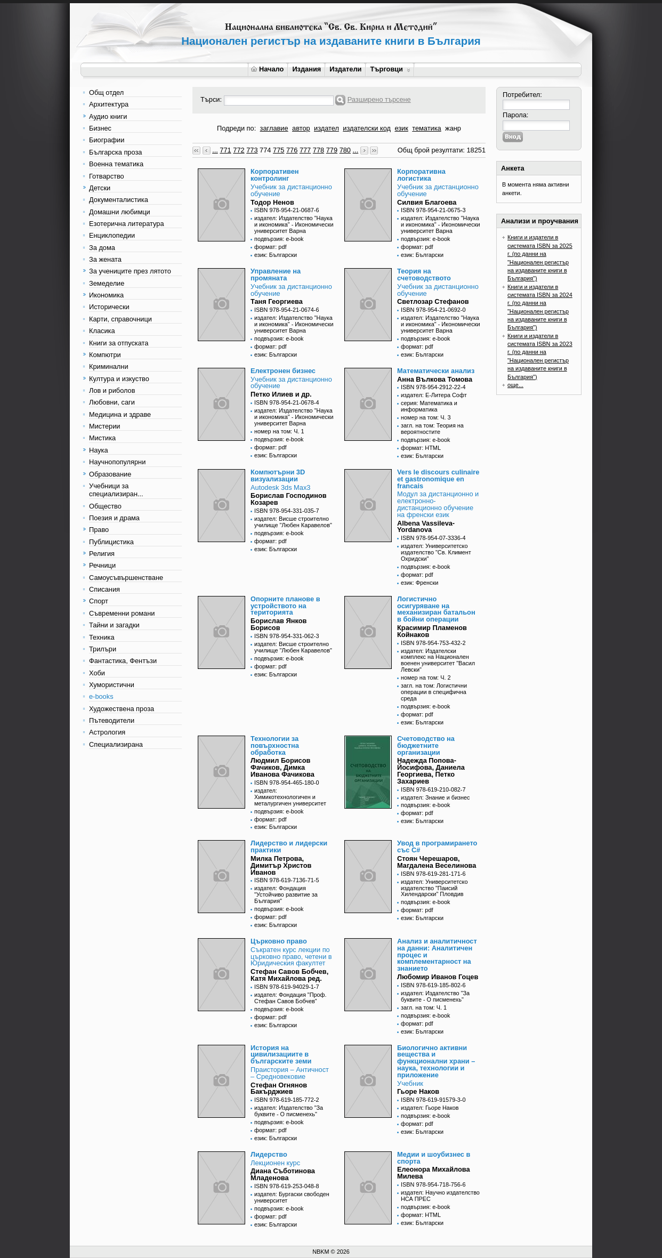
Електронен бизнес (283, 371)
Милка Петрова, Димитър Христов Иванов (281, 865)
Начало (267, 69)
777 (305, 150)
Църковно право (279, 941)
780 (345, 150)
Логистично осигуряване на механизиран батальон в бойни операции (436, 609)
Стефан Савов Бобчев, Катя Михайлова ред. (289, 974)
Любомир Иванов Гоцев (437, 977)
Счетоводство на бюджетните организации (426, 745)
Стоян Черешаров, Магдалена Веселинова (436, 861)
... (215, 150)
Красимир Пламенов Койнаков (432, 631)
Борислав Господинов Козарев (289, 498)
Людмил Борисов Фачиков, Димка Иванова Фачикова (282, 767)
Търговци (390, 69)
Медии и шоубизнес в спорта (433, 1157)
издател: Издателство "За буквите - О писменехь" (435, 996)
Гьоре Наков (418, 1091)
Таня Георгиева (277, 301)
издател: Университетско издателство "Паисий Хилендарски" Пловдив (434, 888)
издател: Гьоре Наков (430, 1107)
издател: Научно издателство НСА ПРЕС (440, 1195)
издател (326, 128)
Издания (306, 69)
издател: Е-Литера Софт (434, 395)
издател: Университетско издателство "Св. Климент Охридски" (436, 552)
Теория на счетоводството (424, 274)
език (401, 128)
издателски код (367, 128)
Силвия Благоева (426, 202)
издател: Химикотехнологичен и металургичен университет (290, 797)
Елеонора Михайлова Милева (433, 1172)
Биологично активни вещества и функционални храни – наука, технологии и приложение (436, 1061)
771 (225, 150)
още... (515, 385)
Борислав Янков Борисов (278, 624)
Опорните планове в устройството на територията (285, 606)
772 (238, 150)
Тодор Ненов (272, 202)
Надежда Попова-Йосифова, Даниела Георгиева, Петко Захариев (431, 770)
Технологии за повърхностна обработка (275, 745)
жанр (453, 128)
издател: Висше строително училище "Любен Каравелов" (293, 521)
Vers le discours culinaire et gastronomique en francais (438, 479)
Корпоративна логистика (421, 174)
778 (318, 150)
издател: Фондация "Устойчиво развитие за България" (286, 894)
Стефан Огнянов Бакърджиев (279, 1088)
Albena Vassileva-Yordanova (426, 526)
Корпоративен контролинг (275, 174)
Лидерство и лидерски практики (289, 846)
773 (251, 150)
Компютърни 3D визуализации (278, 475)
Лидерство (269, 1154)
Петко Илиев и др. (281, 394)
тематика (426, 128)
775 (278, 150)
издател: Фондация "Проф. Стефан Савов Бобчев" (290, 997)
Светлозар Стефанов (433, 301)
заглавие (274, 128)
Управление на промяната (276, 274)
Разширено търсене (379, 99)
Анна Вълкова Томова (434, 379)
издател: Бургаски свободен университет (291, 1197)
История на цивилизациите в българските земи (281, 1055)
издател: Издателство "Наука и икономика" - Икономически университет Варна (294, 224)
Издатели (345, 69)
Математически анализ (435, 371)
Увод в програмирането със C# (437, 846)
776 (291, 150)
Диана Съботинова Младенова (283, 1174)
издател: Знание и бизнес (435, 797)
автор (301, 128)
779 (331, 150)
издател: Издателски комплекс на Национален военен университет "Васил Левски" (438, 660)
